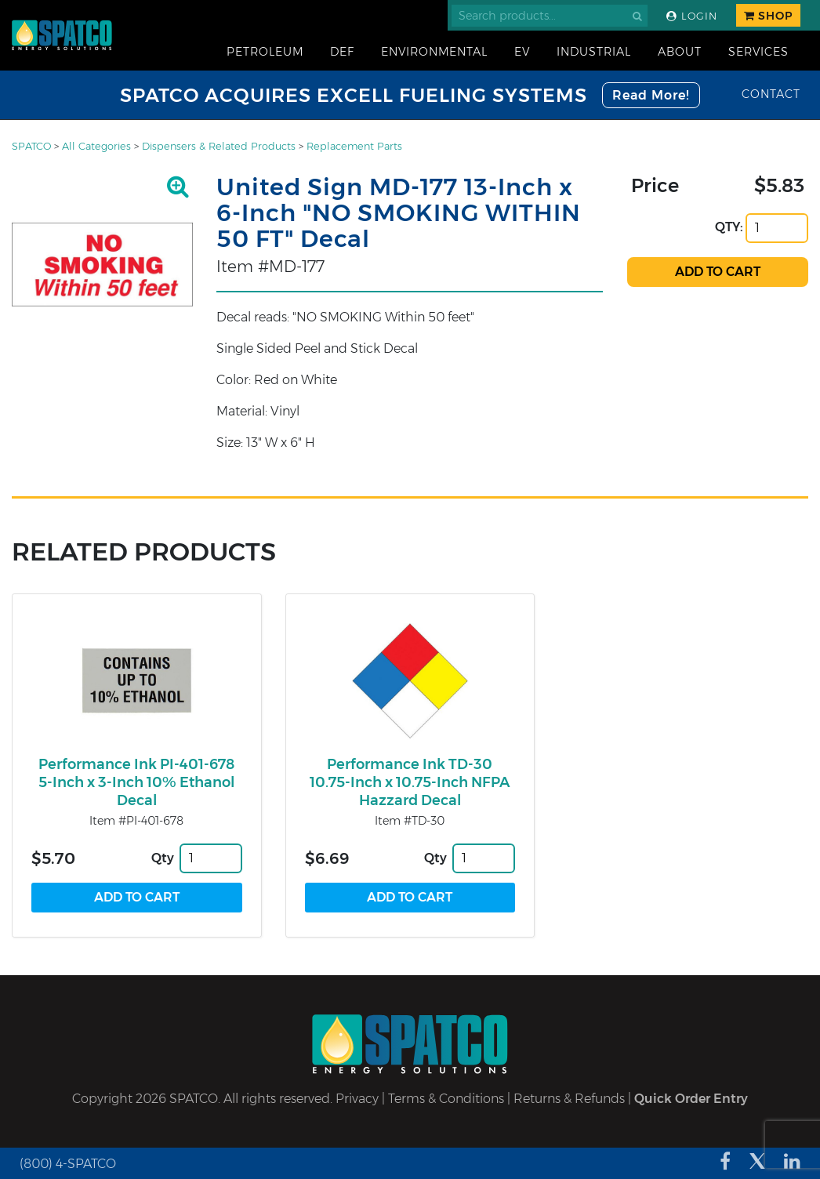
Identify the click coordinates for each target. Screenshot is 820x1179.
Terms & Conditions (446, 1098)
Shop (768, 16)
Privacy (357, 1098)
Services (758, 52)
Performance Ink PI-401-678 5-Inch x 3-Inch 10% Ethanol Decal (136, 782)
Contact (771, 94)
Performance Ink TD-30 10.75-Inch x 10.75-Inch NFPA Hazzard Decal (410, 782)
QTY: (729, 226)
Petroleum (265, 52)
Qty (162, 858)
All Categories (96, 146)
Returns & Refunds (569, 1098)
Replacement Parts (354, 146)
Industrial (594, 52)
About (680, 52)
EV (522, 52)
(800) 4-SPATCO (68, 1163)
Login (691, 16)
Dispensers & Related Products (219, 146)
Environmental (434, 52)
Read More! (651, 95)
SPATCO (31, 146)
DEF (342, 52)
